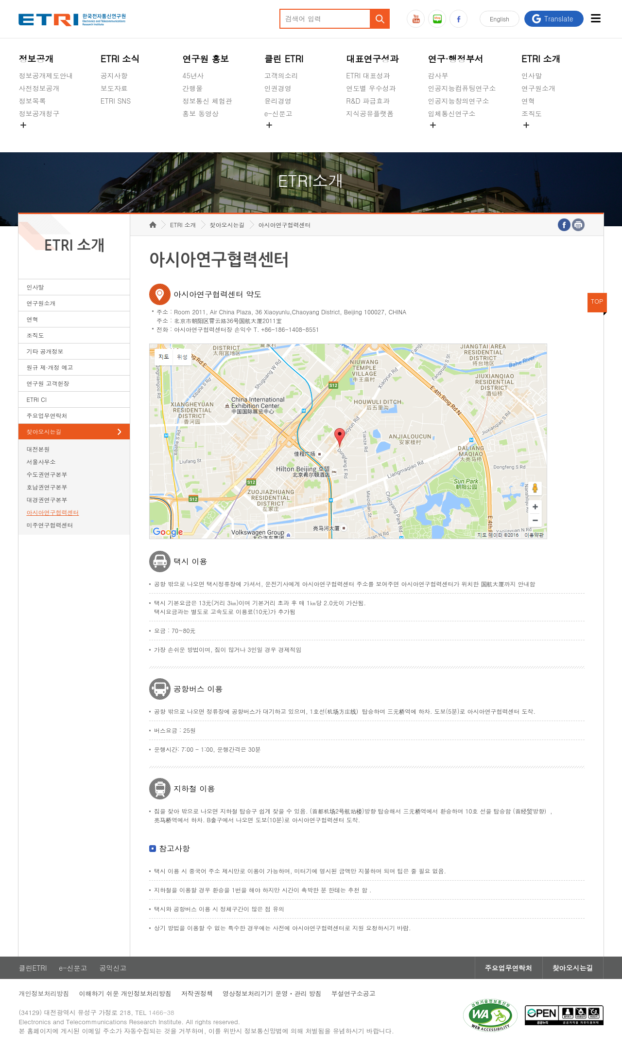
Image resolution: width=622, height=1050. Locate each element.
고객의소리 (281, 75)
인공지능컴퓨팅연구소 (462, 88)
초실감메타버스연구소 (462, 136)
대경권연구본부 (46, 499)
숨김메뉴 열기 (23, 125)
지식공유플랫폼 (370, 113)
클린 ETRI (284, 58)
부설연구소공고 (353, 993)
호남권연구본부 (46, 487)
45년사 (193, 75)
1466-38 (161, 1012)
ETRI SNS (116, 101)
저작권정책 (197, 993)
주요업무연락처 (46, 415)
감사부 (438, 75)
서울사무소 (40, 461)
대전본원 (38, 449)
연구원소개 (538, 88)
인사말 (531, 75)
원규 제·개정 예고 (49, 367)
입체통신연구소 (452, 113)
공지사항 (114, 75)
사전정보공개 (38, 88)
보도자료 (114, 88)
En (499, 19)
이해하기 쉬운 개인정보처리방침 (125, 993)
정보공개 (35, 58)
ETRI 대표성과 (368, 75)
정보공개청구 (38, 113)
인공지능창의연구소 (458, 101)
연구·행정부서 (456, 58)
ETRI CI (36, 399)
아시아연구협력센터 (52, 512)
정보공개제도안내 (45, 75)
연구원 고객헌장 (47, 383)
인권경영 (278, 88)
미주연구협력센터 (49, 525)
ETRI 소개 (541, 58)
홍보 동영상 (200, 113)
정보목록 (32, 101)
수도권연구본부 (46, 474)
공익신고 (278, 136)
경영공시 (32, 136)
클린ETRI (32, 968)
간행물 (192, 88)
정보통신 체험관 (207, 101)
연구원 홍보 (205, 58)
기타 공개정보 (543, 136)
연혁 (528, 101)
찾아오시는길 (43, 431)
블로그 (437, 19)
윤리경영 (278, 101)
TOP (597, 301)
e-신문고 (278, 113)
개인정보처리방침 (43, 993)
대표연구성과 (372, 58)
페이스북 (458, 19)
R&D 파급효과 (368, 101)
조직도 (531, 113)
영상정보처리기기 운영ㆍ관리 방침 (272, 993)
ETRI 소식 (120, 58)
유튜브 (416, 19)
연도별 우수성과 (371, 88)
